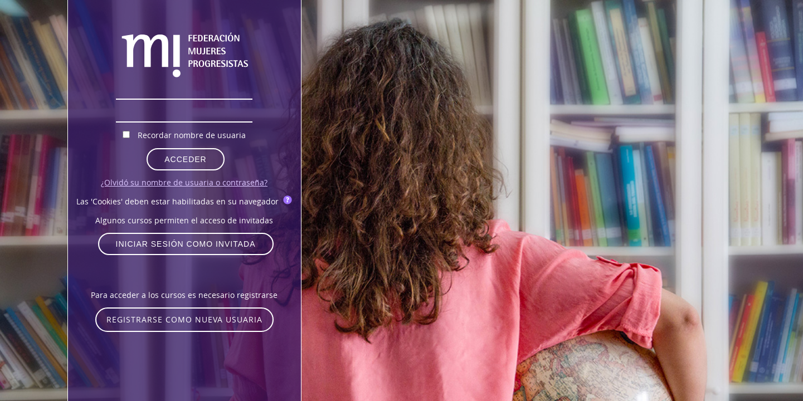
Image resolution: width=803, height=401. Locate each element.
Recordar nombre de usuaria (192, 135)
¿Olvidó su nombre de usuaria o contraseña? (184, 182)
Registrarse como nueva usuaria (184, 319)
